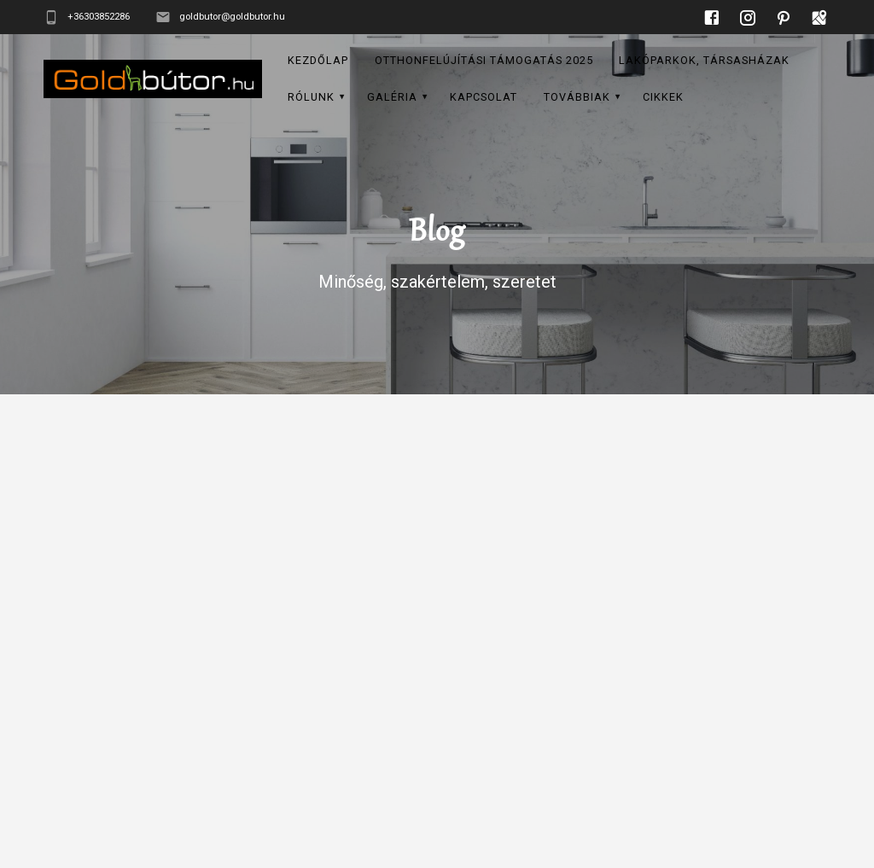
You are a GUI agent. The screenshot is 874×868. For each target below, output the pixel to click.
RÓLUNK (311, 96)
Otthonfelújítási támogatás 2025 (484, 60)
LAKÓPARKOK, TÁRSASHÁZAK (704, 60)
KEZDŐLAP (318, 60)
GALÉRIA (392, 96)
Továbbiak (577, 96)
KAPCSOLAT (483, 96)
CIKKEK (663, 96)
